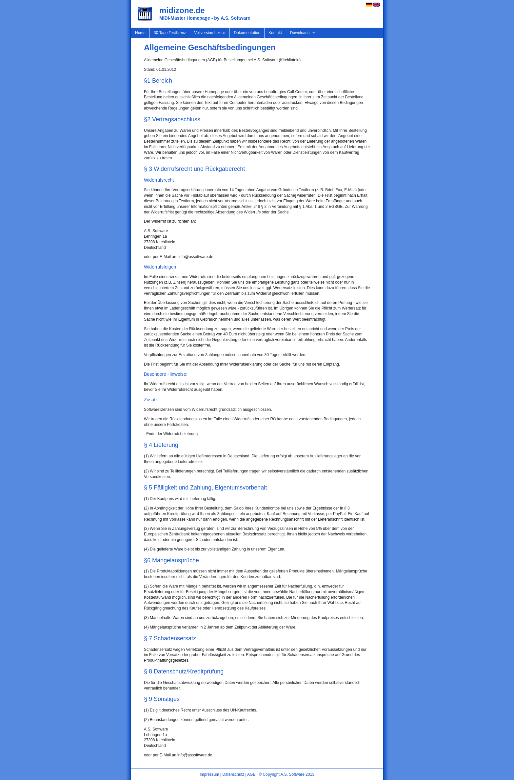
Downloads (300, 32)
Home (140, 32)
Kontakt (275, 32)
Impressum (209, 774)
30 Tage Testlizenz (170, 32)
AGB (251, 774)
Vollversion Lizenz (210, 32)
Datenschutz (233, 774)
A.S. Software (292, 774)
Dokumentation (247, 32)
